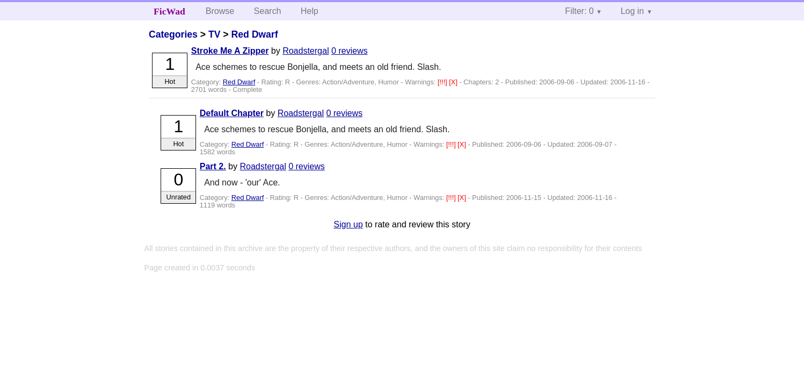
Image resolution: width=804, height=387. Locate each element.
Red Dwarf (254, 34)
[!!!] (443, 82)
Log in (632, 11)
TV (214, 34)
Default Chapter (232, 113)
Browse (220, 11)
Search (267, 11)
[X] (454, 82)
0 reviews (349, 50)
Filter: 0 (579, 11)
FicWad (169, 11)
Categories (173, 34)
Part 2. (213, 166)
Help (309, 11)
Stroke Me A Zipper (230, 50)
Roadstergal (306, 50)
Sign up (348, 224)
